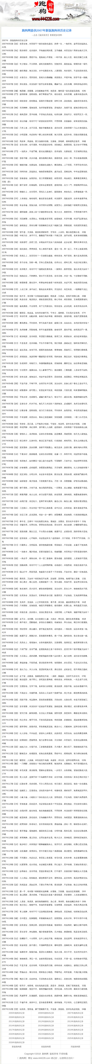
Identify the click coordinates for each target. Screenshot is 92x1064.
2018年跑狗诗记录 (46, 1030)
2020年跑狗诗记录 (17, 1034)
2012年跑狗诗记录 (46, 1021)
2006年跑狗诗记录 (46, 1013)
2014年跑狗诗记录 (17, 1026)
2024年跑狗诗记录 (46, 1038)
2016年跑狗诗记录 (75, 1026)
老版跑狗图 (46, 1047)
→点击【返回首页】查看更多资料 (46, 35)
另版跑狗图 (75, 1047)
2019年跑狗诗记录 (75, 1030)
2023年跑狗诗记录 (17, 1038)
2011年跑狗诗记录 (17, 1021)
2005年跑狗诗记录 (17, 1013)
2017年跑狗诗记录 (17, 1030)
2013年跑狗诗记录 (75, 1021)
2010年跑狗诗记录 (75, 1017)
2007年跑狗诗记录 (75, 1013)
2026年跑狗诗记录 (17, 1042)
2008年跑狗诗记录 (17, 1017)
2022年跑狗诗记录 (75, 1034)
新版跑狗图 (16, 1047)
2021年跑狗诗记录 (46, 1034)
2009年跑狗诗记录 (46, 1017)
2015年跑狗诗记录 (46, 1026)
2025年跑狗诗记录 (75, 1038)
